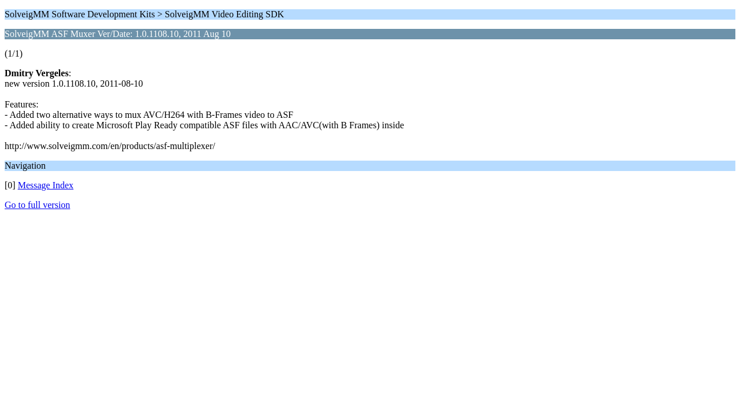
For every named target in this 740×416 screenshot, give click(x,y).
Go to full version (37, 205)
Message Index (45, 185)
